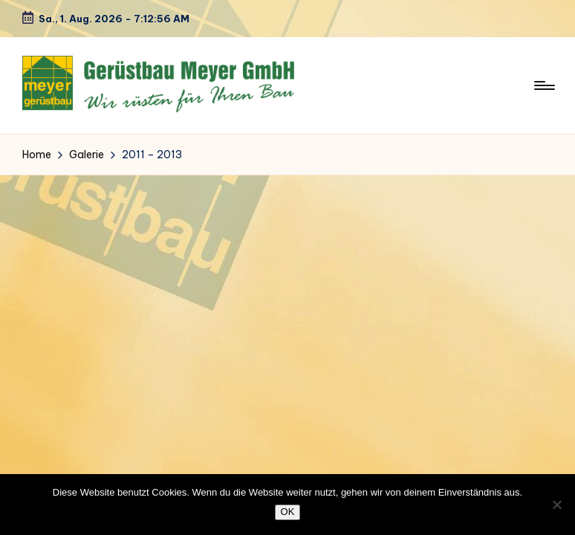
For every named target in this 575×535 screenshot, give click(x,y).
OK (288, 511)
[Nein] (556, 504)
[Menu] (543, 85)
